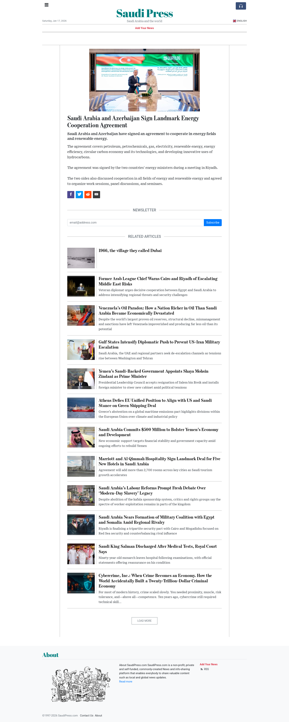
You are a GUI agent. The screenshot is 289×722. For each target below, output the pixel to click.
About (98, 715)
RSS (204, 669)
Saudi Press (144, 13)
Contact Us (86, 715)
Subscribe (212, 222)
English (240, 20)
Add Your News (144, 28)
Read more (125, 681)
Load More (144, 620)
